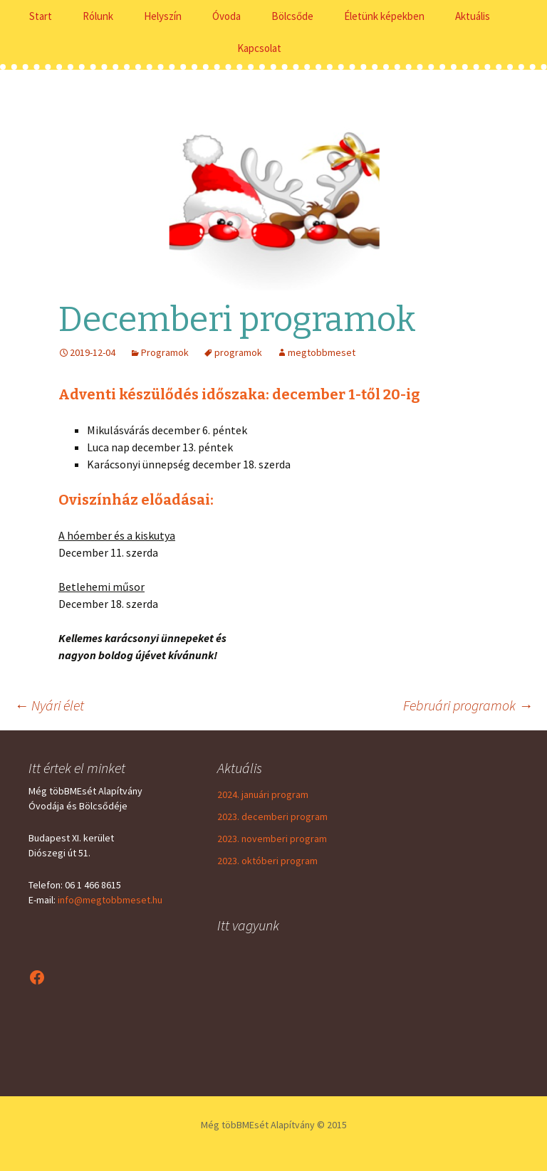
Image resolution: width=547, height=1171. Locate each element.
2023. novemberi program (272, 838)
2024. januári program (262, 794)
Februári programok (468, 705)
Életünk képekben (384, 16)
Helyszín (163, 16)
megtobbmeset (321, 352)
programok (238, 352)
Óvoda (226, 16)
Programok (165, 352)
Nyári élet (49, 705)
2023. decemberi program (272, 816)
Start (40, 16)
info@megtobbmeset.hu (110, 899)
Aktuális (472, 16)
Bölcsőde (292, 16)
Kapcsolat (259, 48)
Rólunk (98, 16)
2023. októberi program (267, 860)
